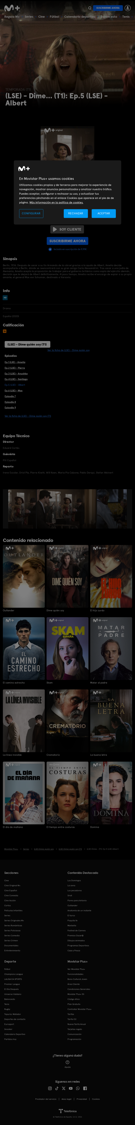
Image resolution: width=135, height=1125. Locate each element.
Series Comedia (12, 935)
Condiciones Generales (79, 989)
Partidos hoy (10, 1039)
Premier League (12, 984)
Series (29, 16)
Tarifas (71, 1014)
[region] (67, 192)
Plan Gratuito (74, 1004)
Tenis (126, 16)
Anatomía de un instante (79, 910)
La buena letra (98, 754)
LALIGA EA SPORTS (13, 979)
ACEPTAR (104, 213)
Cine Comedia (11, 895)
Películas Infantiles (13, 910)
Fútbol (54, 16)
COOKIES (96, 1099)
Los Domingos (74, 880)
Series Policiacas (12, 930)
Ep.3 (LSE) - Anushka (16, 373)
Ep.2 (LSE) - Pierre (15, 367)
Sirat (70, 895)
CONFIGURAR (31, 213)
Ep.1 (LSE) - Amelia (15, 362)
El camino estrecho (14, 682)
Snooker (8, 1029)
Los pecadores (75, 890)
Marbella (72, 925)
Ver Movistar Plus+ (76, 969)
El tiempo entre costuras (61, 827)
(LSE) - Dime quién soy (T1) (27, 344)
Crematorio (53, 754)
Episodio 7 (10, 396)
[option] (22, 509)
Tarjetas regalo (75, 1029)
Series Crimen (11, 940)
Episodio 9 (10, 407)
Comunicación (74, 1034)
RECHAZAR (75, 213)
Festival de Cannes (77, 930)
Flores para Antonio (77, 900)
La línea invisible (12, 754)
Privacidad (82, 1099)
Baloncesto (108, 16)
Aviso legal (66, 1099)
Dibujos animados (76, 940)
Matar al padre (98, 682)
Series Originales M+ (14, 920)
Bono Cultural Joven (77, 979)
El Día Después (11, 989)
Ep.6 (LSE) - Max (14, 390)
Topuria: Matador (12, 1014)
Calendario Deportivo (14, 1034)
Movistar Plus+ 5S (76, 994)
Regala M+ (12, 16)
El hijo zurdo (97, 610)
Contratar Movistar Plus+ (79, 1009)
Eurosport (9, 1024)
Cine (41, 16)
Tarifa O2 (72, 1019)
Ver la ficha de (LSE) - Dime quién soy (68, 350)
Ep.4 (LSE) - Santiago (16, 379)
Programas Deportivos (78, 945)
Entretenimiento (12, 950)
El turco (71, 915)
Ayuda (68, 1064)
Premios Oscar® (76, 935)
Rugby (7, 1009)
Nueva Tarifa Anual (77, 1024)
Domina (94, 827)
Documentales (11, 945)
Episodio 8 (10, 402)
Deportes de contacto (14, 1019)
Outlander (8, 610)
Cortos (7, 905)
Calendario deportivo (79, 16)
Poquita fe (73, 920)
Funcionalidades (75, 974)
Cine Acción (10, 900)
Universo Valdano (12, 994)
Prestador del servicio (45, 1099)
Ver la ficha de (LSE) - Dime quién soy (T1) (28, 416)
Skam (50, 682)
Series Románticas (13, 925)
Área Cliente (74, 984)
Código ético (74, 999)
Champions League (13, 974)
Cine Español (10, 890)
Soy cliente (67, 229)
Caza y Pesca (74, 950)
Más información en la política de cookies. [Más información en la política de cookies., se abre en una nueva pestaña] (56, 202)
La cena (71, 885)
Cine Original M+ (12, 885)
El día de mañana (13, 827)
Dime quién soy (55, 610)
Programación (74, 1039)
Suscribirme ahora (108, 8)
